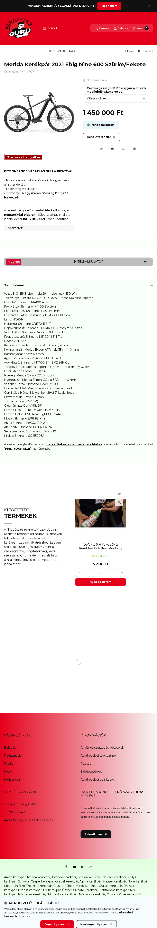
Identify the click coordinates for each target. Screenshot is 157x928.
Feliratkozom (96, 834)
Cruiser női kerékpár (121, 894)
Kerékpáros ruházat (49, 903)
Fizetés (86, 763)
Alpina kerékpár (90, 881)
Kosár (8, 771)
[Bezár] (149, 6)
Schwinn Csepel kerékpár (36, 881)
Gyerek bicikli (106, 899)
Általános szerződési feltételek (102, 747)
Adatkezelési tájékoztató (98, 755)
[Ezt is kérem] (100, 582)
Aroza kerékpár (15, 877)
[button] (50, 28)
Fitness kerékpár (29, 890)
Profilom (10, 763)
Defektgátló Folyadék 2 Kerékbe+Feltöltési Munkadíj (100, 546)
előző (129, 50)
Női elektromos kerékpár (77, 899)
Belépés (10, 747)
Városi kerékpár (87, 886)
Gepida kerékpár (89, 877)
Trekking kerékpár (39, 886)
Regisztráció (13, 755)
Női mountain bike (45, 899)
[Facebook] (66, 867)
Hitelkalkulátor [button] (88, 261)
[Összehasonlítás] (123, 148)
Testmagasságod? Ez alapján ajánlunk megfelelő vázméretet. (116, 90)
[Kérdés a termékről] (134, 148)
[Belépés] (120, 28)
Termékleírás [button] (14, 285)
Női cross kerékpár (92, 894)
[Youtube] (74, 867)
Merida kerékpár (38, 877)
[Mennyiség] (100, 573)
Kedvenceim (13, 779)
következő (145, 50)
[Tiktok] (91, 867)
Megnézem (109, 5)
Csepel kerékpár (66, 881)
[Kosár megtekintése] (140, 28)
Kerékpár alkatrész (130, 899)
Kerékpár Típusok (66, 50)
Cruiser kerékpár (110, 886)
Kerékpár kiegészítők (19, 903)
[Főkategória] (50, 50)
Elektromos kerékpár (114, 890)
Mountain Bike (14, 886)
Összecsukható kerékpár (79, 890)
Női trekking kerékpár (62, 894)
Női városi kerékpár (31, 894)
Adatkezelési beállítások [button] (97, 779)
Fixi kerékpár (52, 890)
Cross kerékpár (63, 886)
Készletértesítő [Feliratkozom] (101, 137)
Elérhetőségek (91, 771)
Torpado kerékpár (64, 877)
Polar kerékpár (138, 881)
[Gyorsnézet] (119, 502)
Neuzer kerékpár (114, 877)
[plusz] (122, 573)
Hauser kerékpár (114, 881)
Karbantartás (74, 903)
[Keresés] (101, 28)
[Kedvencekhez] (101, 148)
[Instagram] (82, 867)
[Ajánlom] (112, 148)
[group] (112, 537)
